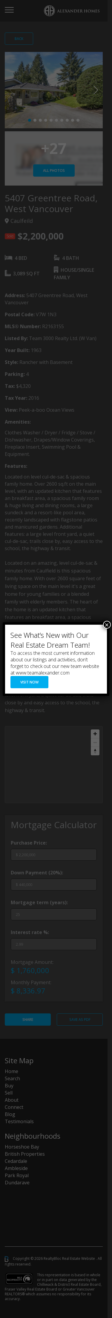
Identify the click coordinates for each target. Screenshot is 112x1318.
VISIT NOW (29, 682)
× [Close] (107, 625)
